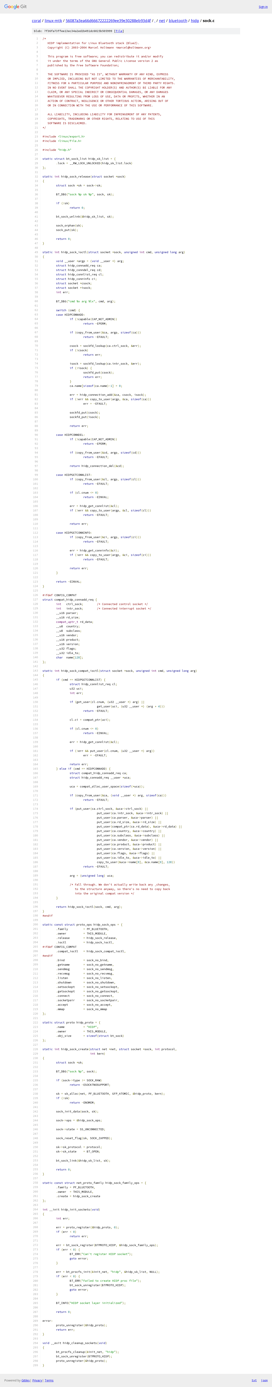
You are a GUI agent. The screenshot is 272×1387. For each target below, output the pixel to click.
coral (36, 20)
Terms (49, 1380)
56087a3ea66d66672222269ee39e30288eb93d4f (108, 20)
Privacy (37, 1380)
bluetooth (178, 20)
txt (254, 1380)
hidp (195, 20)
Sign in (263, 7)
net (162, 20)
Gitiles (25, 1380)
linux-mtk (53, 20)
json (264, 1380)
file (119, 31)
